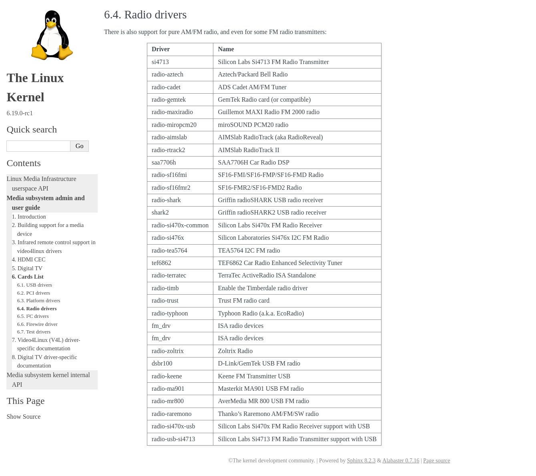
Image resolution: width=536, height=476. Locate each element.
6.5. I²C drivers (33, 316)
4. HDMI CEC (29, 259)
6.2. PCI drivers (33, 293)
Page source (436, 461)
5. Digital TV (27, 268)
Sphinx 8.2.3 (361, 461)
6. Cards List (28, 276)
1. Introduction (29, 216)
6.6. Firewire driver (37, 324)
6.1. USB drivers (34, 285)
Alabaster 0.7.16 (400, 461)
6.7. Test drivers (33, 332)
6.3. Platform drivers (38, 300)
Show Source (23, 416)
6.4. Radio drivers (37, 308)
